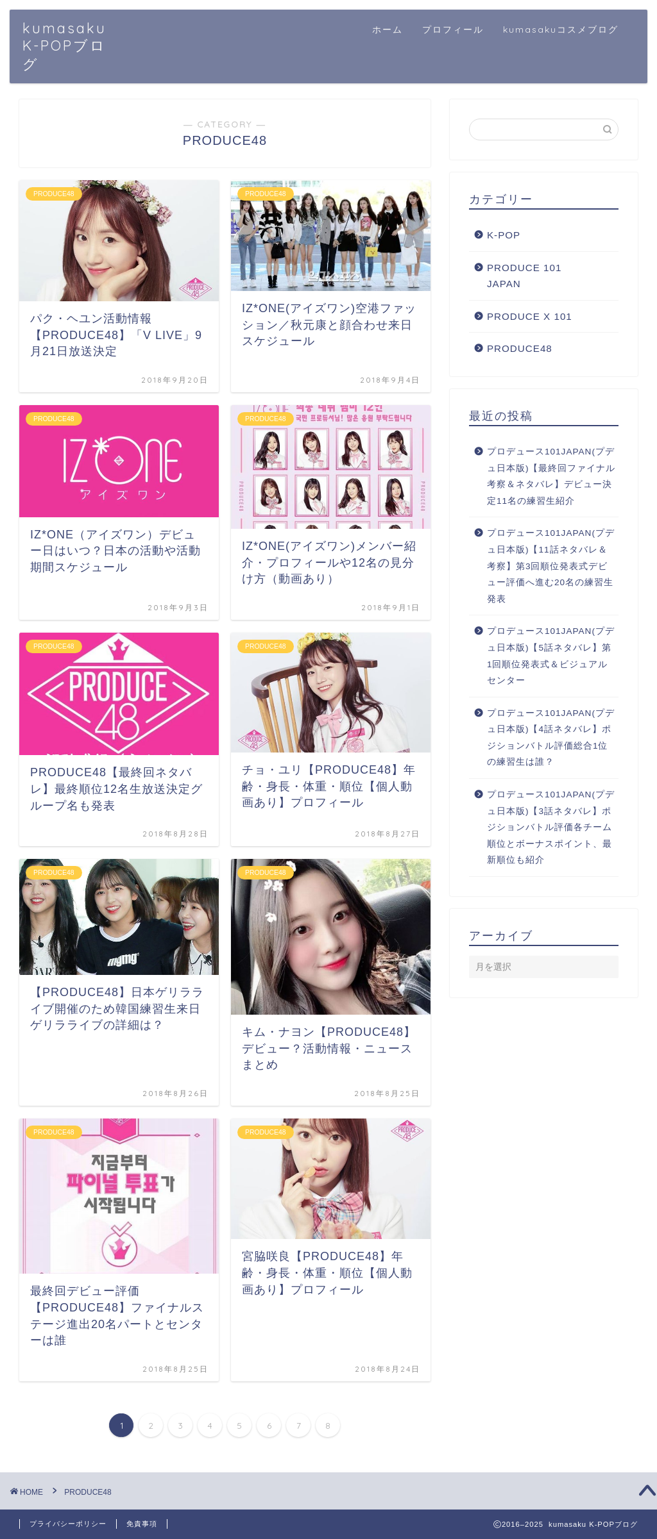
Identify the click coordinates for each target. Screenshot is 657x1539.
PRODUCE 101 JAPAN (524, 276)
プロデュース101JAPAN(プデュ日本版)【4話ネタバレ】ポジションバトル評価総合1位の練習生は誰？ (551, 737)
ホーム (387, 29)
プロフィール (453, 29)
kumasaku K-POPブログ (64, 45)
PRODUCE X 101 (529, 316)
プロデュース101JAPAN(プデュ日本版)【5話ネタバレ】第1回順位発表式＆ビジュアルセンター (551, 655)
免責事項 (141, 1523)
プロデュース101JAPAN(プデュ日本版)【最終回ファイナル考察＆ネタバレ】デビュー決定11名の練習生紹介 (551, 476)
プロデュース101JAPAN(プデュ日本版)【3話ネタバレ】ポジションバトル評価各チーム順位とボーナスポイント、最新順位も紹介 (551, 827)
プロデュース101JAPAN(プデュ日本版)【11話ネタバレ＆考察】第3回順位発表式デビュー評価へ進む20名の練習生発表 (551, 565)
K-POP (503, 234)
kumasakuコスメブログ (561, 29)
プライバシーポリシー (68, 1523)
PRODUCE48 (519, 348)
